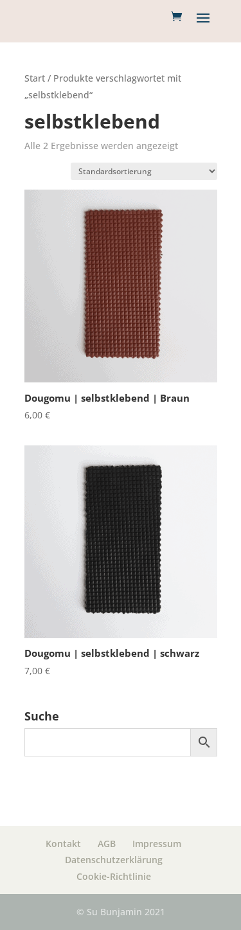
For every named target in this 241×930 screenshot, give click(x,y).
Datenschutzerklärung (114, 860)
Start (34, 78)
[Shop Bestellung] (144, 171)
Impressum (156, 843)
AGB (107, 843)
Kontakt (63, 843)
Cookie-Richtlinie (113, 876)
